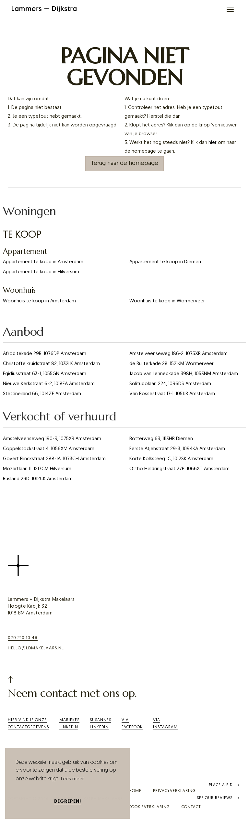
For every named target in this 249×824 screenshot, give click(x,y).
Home (135, 791)
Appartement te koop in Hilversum (41, 272)
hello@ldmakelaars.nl (36, 648)
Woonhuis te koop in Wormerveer (167, 301)
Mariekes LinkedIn (69, 723)
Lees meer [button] (72, 779)
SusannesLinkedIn (100, 723)
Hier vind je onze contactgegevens (28, 723)
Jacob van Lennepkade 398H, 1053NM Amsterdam (183, 374)
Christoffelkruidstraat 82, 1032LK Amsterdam (51, 364)
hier (212, 142)
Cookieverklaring (149, 807)
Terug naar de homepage (124, 163)
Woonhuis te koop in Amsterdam (39, 301)
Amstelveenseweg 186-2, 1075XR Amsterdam (178, 354)
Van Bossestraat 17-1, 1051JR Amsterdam (172, 394)
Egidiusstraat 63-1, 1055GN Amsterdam (44, 374)
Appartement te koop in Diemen (165, 262)
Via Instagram (165, 723)
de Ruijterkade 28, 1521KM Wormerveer (171, 364)
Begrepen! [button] (67, 801)
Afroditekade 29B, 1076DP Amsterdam (44, 354)
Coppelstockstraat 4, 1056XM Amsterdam (48, 449)
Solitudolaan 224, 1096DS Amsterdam (170, 384)
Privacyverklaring (174, 791)
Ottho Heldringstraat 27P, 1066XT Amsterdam (179, 469)
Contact (191, 807)
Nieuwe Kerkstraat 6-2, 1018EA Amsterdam (49, 384)
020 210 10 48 (23, 638)
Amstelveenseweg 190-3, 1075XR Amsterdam (52, 439)
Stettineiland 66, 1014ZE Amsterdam (42, 394)
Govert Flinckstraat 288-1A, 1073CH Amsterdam (54, 459)
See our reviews (218, 798)
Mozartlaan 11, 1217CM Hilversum (37, 469)
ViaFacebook (132, 723)
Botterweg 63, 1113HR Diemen (161, 439)
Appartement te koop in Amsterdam (43, 262)
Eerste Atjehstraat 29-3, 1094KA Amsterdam (177, 449)
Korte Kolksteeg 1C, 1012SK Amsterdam (171, 459)
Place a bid (224, 785)
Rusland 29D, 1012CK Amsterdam (38, 479)
